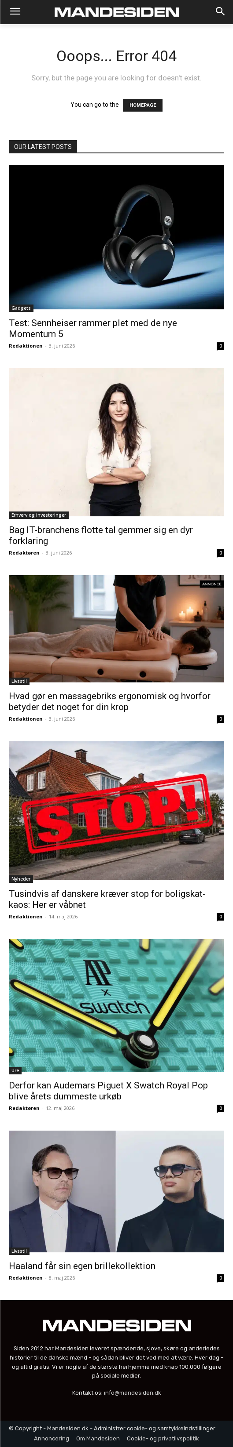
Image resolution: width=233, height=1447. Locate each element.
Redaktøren (24, 552)
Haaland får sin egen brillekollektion (82, 1266)
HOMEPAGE (142, 105)
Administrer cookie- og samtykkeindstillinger (154, 1428)
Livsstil (19, 681)
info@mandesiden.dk (132, 1392)
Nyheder (20, 879)
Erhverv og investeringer (38, 515)
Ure (15, 1070)
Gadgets (21, 308)
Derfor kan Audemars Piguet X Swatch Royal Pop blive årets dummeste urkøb (108, 1091)
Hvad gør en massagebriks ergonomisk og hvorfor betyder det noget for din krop (110, 701)
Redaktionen (26, 345)
